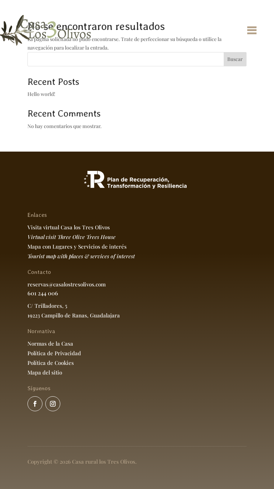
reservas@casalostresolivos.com (66, 284)
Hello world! (41, 94)
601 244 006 (42, 293)
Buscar (235, 59)
